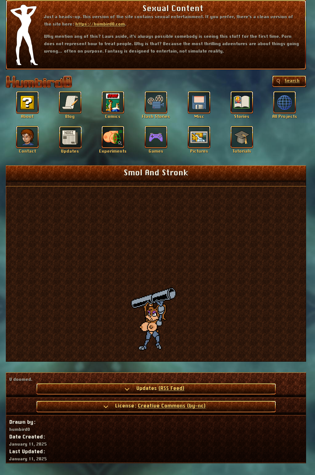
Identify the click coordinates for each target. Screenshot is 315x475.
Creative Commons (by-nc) (171, 406)
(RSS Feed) (171, 388)
